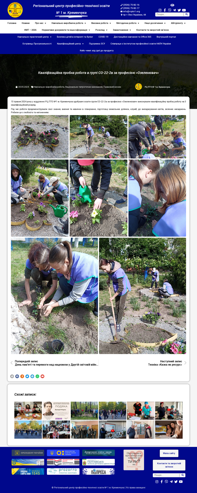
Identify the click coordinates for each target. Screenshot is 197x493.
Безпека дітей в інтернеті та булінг (75, 37)
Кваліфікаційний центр (70, 43)
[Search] (186, 14)
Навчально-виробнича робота (69, 23)
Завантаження (122, 30)
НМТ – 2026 (30, 30)
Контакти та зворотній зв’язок (152, 30)
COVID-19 (103, 37)
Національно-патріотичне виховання (83, 87)
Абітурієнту (178, 23)
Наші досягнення (155, 23)
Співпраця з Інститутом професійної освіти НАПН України (141, 43)
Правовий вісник (112, 87)
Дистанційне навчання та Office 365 (132, 37)
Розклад (101, 30)
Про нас (40, 23)
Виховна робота (101, 23)
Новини (26, 23)
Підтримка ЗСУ (97, 43)
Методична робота (127, 23)
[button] (12, 376)
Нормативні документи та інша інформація (66, 30)
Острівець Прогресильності (37, 43)
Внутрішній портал (166, 37)
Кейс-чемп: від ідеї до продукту (97, 50)
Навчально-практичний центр (34, 36)
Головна (12, 23)
